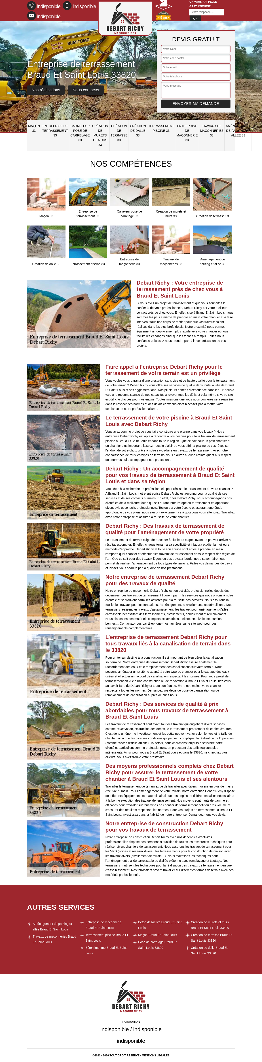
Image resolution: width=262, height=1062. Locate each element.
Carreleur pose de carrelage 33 (80, 133)
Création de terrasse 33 (119, 133)
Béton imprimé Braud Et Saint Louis (106, 950)
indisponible (43, 5)
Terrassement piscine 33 (161, 128)
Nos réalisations (46, 90)
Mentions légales (155, 1055)
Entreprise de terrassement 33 (55, 130)
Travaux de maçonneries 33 (211, 130)
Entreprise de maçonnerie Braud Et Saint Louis (103, 925)
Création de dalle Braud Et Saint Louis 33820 (209, 950)
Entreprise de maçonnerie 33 (187, 133)
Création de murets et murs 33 (100, 135)
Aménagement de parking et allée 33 (238, 130)
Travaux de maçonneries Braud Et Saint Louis (54, 939)
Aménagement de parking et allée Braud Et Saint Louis (52, 926)
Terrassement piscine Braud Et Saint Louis (106, 937)
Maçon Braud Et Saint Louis (157, 935)
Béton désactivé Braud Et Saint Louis (160, 925)
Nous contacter (85, 90)
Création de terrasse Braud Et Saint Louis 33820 (211, 937)
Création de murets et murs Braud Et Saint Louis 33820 (210, 925)
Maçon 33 (34, 128)
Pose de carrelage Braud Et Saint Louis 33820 (157, 944)
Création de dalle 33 (138, 130)
